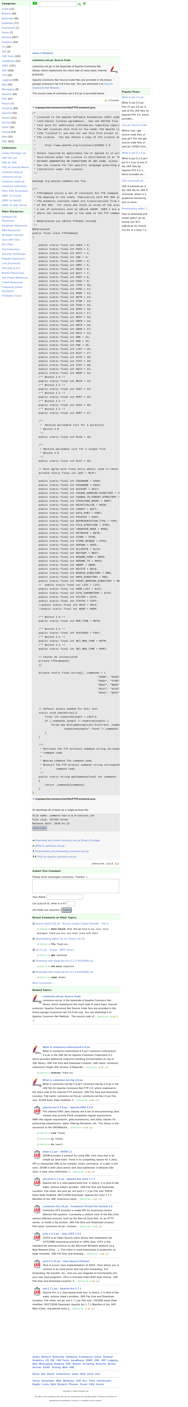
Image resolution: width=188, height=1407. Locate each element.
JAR (78, 1383)
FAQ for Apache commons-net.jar (57, 856)
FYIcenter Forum (12, 296)
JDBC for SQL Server (14, 205)
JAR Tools (8, 56)
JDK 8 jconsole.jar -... (135, 181)
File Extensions (11, 249)
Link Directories (11, 263)
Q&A (53, 1387)
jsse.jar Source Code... (135, 125)
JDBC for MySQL (12, 200)
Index (75, 1377)
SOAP (5, 127)
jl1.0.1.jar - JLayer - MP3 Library (55, 952)
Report (6, 103)
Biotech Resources (13, 273)
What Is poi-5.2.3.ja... (134, 153)
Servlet (6, 122)
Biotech (6, 13)
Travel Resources (12, 282)
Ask (97, 1377)
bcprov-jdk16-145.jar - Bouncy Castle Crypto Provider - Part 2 (72, 926)
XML (4, 141)
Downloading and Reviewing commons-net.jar (62, 851)
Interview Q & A (11, 268)
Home (36, 53)
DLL (85, 1383)
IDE (4, 51)
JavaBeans (8, 61)
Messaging (8, 89)
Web (4, 136)
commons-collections (14, 186)
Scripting (7, 108)
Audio (5, 9)
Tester (36, 1383)
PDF (4, 99)
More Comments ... (43, 986)
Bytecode (7, 18)
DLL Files (7, 244)
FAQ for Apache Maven (15, 167)
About (50, 1377)
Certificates (104, 1383)
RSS (83, 1377)
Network (7, 94)
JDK (4, 70)
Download (39, 828)
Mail (4, 84)
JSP (4, 75)
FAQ (91, 1387)
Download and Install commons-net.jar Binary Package (67, 840)
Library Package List (14, 153)
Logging (6, 80)
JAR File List (9, 158)
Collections (63, 1377)
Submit (66, 913)
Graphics (7, 42)
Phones (73, 1387)
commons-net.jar (12, 177)
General (6, 37)
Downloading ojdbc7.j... (136, 208)
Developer (48, 1383)
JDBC (5, 65)
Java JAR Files (11, 239)
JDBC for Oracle (11, 196)
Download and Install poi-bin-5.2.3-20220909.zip (64, 964)
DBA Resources (11, 230)
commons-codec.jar (13, 181)
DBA (59, 1383)
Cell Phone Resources (15, 277)
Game (5, 32)
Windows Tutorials (13, 235)
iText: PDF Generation (15, 191)
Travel (83, 1387)
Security (7, 113)
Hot (43, 1377)
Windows (68, 1383)
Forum (100, 1387)
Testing (6, 132)
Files (92, 1383)
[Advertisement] (16, 343)
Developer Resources (14, 225)
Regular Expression (13, 258)
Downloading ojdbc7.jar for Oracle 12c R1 (60, 941)
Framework (8, 28)
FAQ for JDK (9, 162)
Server (6, 118)
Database (7, 23)
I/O (3, 47)
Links (45, 1387)
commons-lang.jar (12, 172)
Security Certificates (14, 254)
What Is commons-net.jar (50, 846)
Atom (90, 1377)
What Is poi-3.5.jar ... (134, 97)
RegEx (36, 1387)
